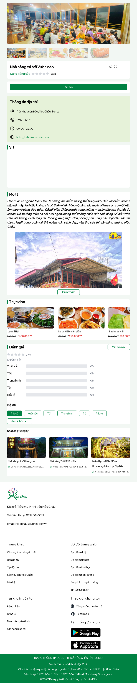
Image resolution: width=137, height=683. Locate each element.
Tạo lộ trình (13, 567)
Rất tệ (11, 394)
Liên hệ (11, 582)
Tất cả (14, 413)
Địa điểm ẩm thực (81, 567)
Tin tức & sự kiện (80, 589)
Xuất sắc (13, 366)
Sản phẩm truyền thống (84, 582)
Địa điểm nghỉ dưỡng (82, 574)
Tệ (9, 387)
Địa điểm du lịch (79, 552)
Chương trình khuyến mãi (21, 552)
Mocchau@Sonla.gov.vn (31, 524)
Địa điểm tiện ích (80, 559)
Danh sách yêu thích (18, 621)
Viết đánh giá (118, 347)
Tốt (9, 373)
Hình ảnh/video (19, 421)
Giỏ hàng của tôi (16, 628)
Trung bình (14, 380)
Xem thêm (68, 292)
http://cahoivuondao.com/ (32, 137)
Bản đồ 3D (13, 559)
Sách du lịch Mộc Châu (20, 574)
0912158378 (20, 120)
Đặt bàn (69, 87)
